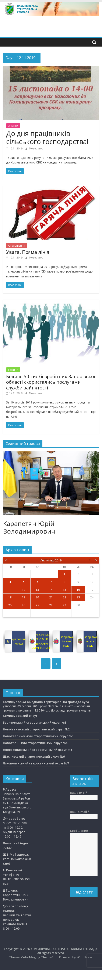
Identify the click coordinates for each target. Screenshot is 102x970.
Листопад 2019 (51, 560)
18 (10, 597)
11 (10, 590)
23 (78, 597)
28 (51, 605)
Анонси (13, 126)
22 (64, 597)
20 (37, 597)
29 (64, 605)
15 (64, 590)
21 (51, 597)
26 (23, 605)
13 (37, 590)
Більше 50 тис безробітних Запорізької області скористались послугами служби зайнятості (50, 382)
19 (23, 597)
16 (78, 590)
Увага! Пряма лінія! (28, 252)
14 (51, 590)
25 (10, 605)
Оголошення (16, 245)
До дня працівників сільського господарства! (47, 137)
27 (37, 605)
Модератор (36, 148)
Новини (13, 370)
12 (23, 590)
